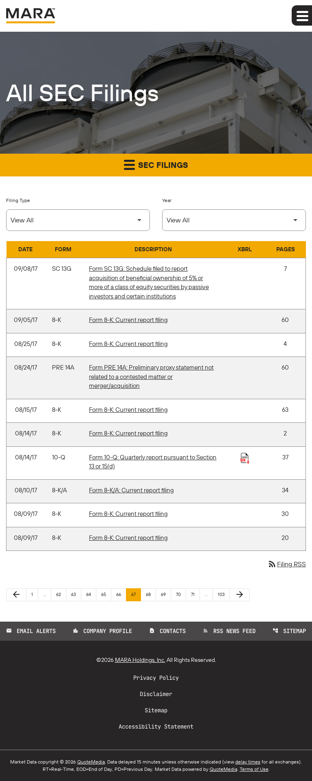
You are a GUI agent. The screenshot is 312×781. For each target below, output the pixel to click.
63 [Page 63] (76, 594)
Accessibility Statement (156, 726)
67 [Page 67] (136, 594)
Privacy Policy (156, 678)
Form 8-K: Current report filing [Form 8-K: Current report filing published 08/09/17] (128, 514)
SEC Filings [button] (156, 164)
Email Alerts (31, 631)
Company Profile (102, 631)
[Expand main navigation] (302, 15)
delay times (247, 762)
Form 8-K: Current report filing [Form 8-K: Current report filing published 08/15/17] (128, 409)
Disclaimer (156, 694)
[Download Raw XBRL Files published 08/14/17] (245, 458)
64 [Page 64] (91, 594)
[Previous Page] (16, 594)
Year (166, 200)
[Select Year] (234, 220)
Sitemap (289, 631)
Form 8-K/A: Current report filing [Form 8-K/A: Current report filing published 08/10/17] (131, 490)
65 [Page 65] (106, 594)
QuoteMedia (91, 762)
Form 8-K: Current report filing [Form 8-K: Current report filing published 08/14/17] (128, 433)
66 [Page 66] (121, 594)
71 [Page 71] (195, 594)
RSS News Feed (229, 631)
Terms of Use (254, 769)
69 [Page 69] (165, 594)
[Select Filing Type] (78, 220)
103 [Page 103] (222, 594)
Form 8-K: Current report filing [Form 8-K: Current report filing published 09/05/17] (128, 320)
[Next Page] (240, 594)
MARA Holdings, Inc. (140, 660)
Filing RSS (286, 564)
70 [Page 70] (181, 594)
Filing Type (18, 200)
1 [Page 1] (34, 594)
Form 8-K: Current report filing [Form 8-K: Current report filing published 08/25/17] (128, 344)
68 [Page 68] (150, 594)
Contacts (167, 631)
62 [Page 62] (61, 594)
